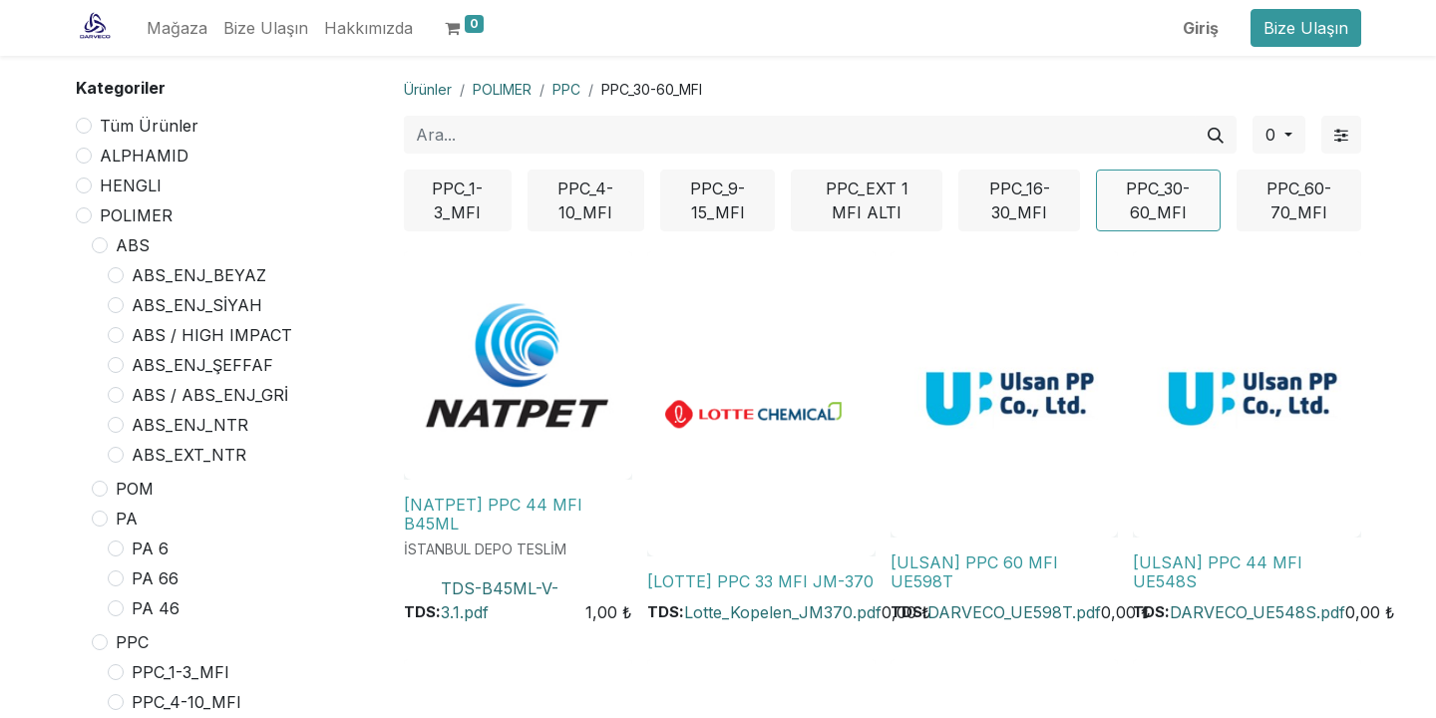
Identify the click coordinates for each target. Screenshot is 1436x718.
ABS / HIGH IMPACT (212, 335)
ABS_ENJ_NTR (190, 425)
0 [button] (1272, 135)
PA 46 (156, 608)
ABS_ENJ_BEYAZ (199, 275)
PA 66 (155, 578)
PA (127, 519)
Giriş (1201, 28)
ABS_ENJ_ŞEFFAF (202, 365)
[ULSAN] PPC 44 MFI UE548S (1217, 571)
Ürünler (428, 89)
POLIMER (136, 215)
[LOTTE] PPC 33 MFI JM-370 (760, 581)
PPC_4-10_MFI (186, 702)
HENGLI (131, 185)
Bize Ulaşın (1305, 28)
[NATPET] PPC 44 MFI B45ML (493, 514)
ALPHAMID (144, 156)
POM (135, 489)
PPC (132, 642)
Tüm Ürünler (149, 126)
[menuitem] (177, 28)
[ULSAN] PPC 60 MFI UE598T (974, 571)
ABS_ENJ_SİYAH (197, 305)
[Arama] (1216, 135)
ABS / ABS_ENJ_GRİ (210, 395)
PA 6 (150, 548)
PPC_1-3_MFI (180, 672)
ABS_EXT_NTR (189, 455)
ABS (133, 245)
